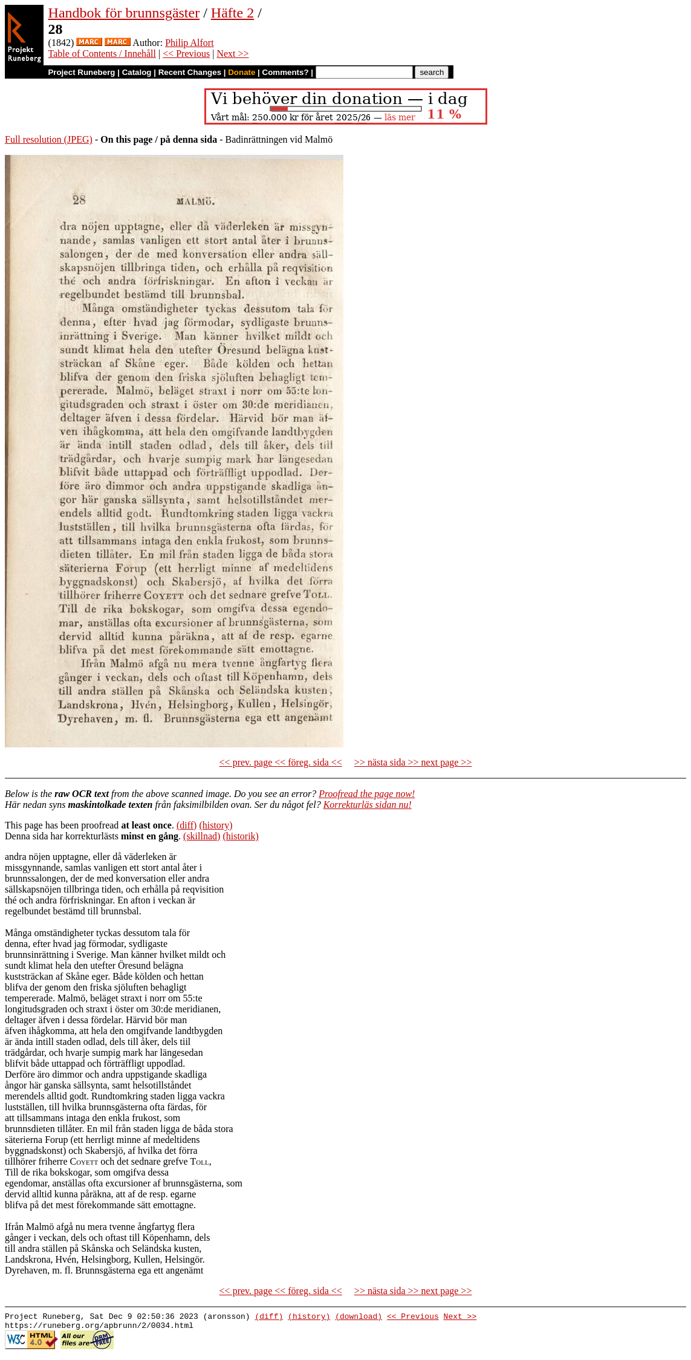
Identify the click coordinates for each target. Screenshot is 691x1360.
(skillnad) (201, 836)
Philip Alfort (189, 42)
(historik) (240, 836)
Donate (241, 72)
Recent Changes (189, 72)
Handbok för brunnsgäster (124, 13)
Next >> (232, 53)
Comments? (285, 72)
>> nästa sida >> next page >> (413, 762)
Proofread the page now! (367, 794)
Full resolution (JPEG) (48, 139)
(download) (358, 1317)
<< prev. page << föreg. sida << (280, 762)
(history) (215, 825)
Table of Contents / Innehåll (102, 53)
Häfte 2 (232, 13)
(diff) (186, 825)
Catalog (137, 72)
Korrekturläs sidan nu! (367, 804)
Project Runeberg (81, 72)
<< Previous (186, 53)
